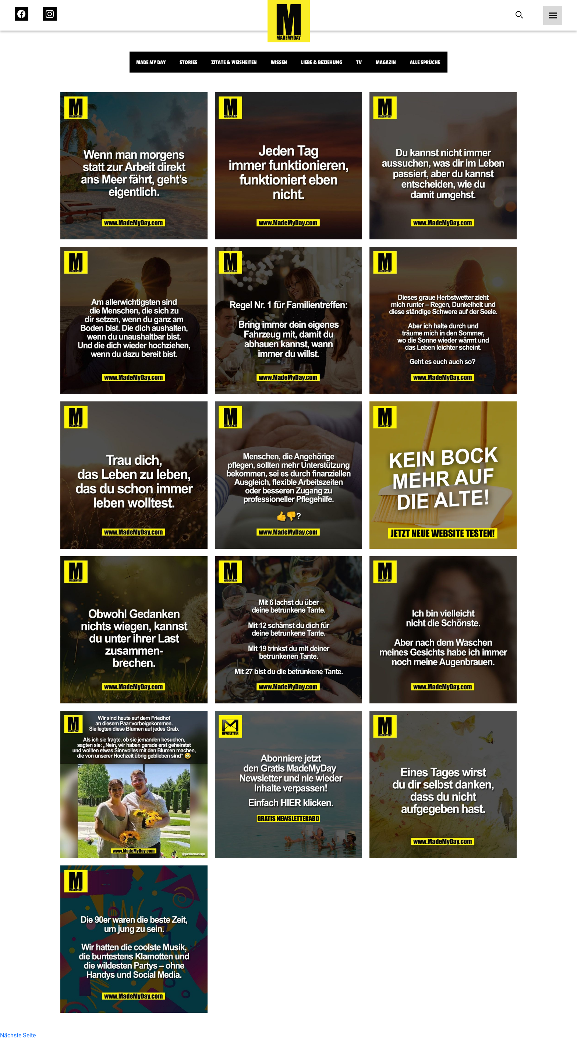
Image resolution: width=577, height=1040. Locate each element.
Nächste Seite (18, 1035)
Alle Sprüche (425, 62)
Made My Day (151, 62)
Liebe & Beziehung (321, 62)
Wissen (279, 62)
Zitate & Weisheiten (234, 62)
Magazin (386, 62)
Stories (188, 62)
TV (359, 62)
